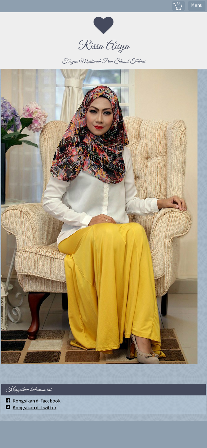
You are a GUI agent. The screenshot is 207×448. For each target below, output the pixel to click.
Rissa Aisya (103, 46)
